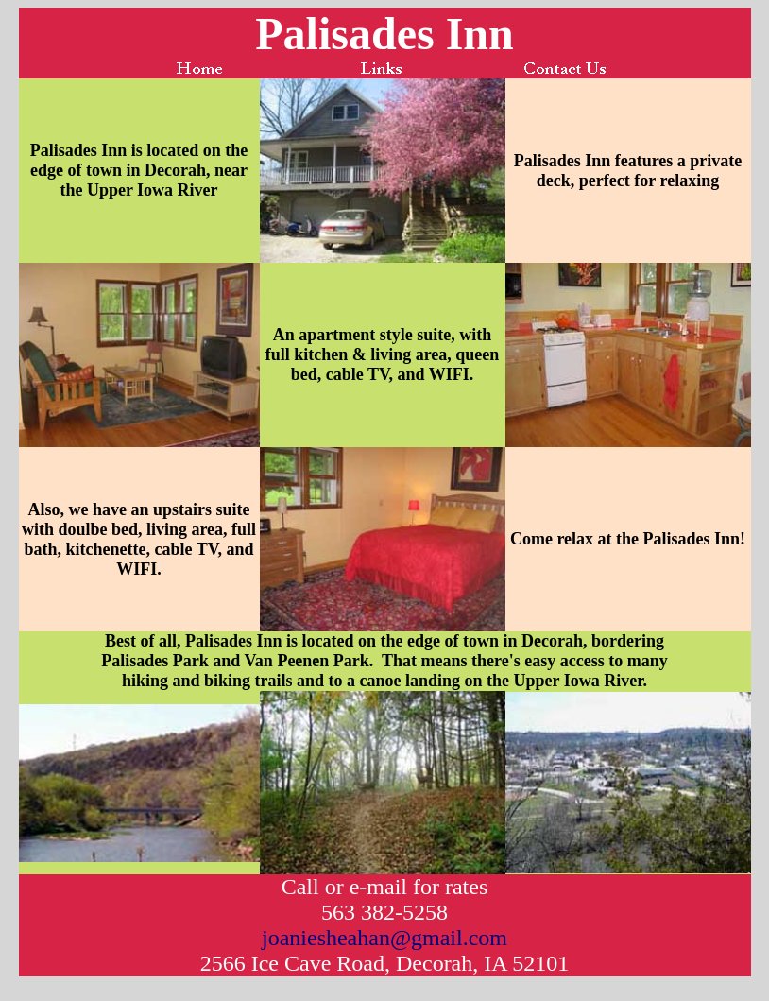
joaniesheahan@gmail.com (384, 937)
